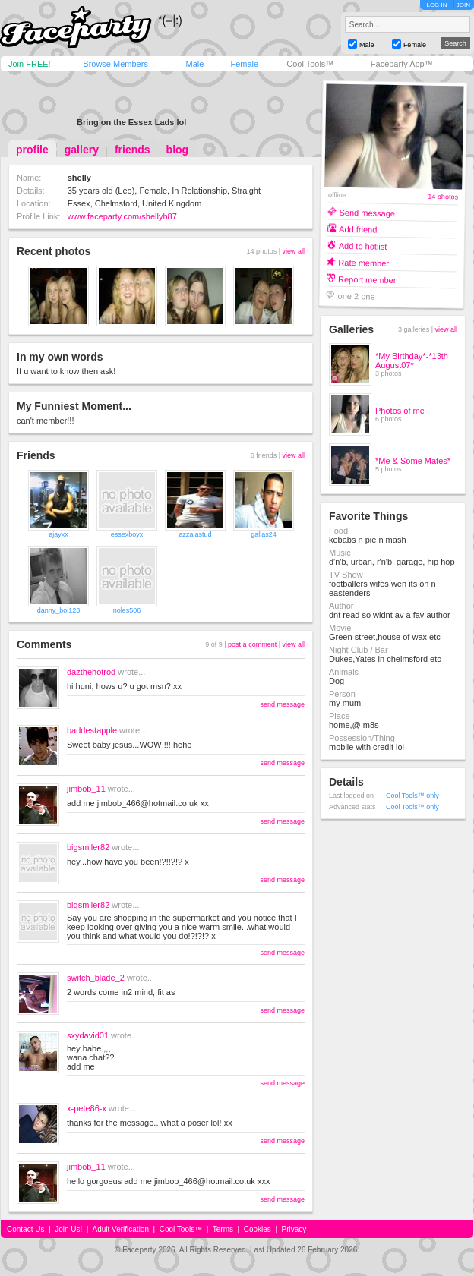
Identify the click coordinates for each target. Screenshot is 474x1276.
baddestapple (92, 730)
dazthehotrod (91, 671)
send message (282, 704)
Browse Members (115, 63)
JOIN (463, 5)
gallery (82, 149)
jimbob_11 (86, 788)
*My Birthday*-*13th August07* (411, 360)
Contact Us (25, 1229)
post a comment (252, 644)
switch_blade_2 (96, 977)
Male (194, 63)
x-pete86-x (86, 1108)
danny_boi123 (59, 610)
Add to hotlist (363, 245)
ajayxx (58, 534)
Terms (223, 1229)
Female (244, 63)
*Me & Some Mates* (412, 460)
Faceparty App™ (402, 63)
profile (32, 149)
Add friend (358, 229)
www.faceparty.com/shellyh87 (122, 216)
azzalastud (195, 534)
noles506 (127, 610)
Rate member (363, 262)
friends (132, 149)
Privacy (294, 1229)
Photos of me (400, 410)
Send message (367, 212)
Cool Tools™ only (412, 795)
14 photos (443, 197)
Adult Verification (120, 1229)
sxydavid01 (88, 1035)
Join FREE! (29, 63)
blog (177, 149)
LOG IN (436, 5)
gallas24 (263, 534)
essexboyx (127, 534)
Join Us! (68, 1229)
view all (293, 251)
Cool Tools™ (309, 63)
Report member (367, 279)
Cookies (257, 1229)
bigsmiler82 (88, 847)
